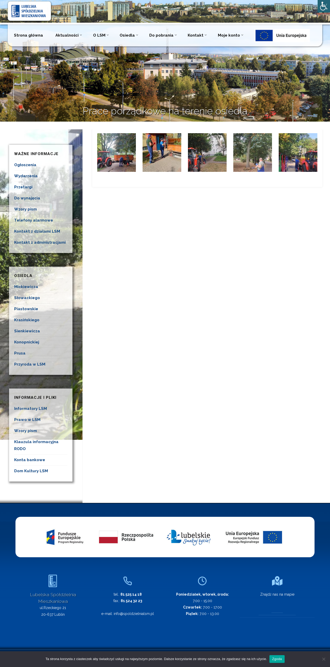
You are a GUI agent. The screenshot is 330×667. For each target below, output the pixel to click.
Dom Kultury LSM (31, 471)
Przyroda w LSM (29, 364)
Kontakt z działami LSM (37, 231)
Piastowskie (26, 309)
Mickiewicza (26, 286)
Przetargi (23, 187)
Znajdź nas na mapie (277, 594)
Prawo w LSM (27, 419)
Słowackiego (27, 297)
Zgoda (277, 659)
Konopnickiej (26, 342)
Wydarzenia (26, 176)
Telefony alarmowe (33, 220)
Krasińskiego (26, 320)
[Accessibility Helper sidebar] (324, 6)
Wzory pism (25, 209)
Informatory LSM (30, 408)
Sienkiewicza (27, 331)
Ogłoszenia (25, 165)
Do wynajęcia (27, 198)
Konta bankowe (29, 460)
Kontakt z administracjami (40, 242)
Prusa (20, 353)
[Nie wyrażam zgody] (323, 659)
